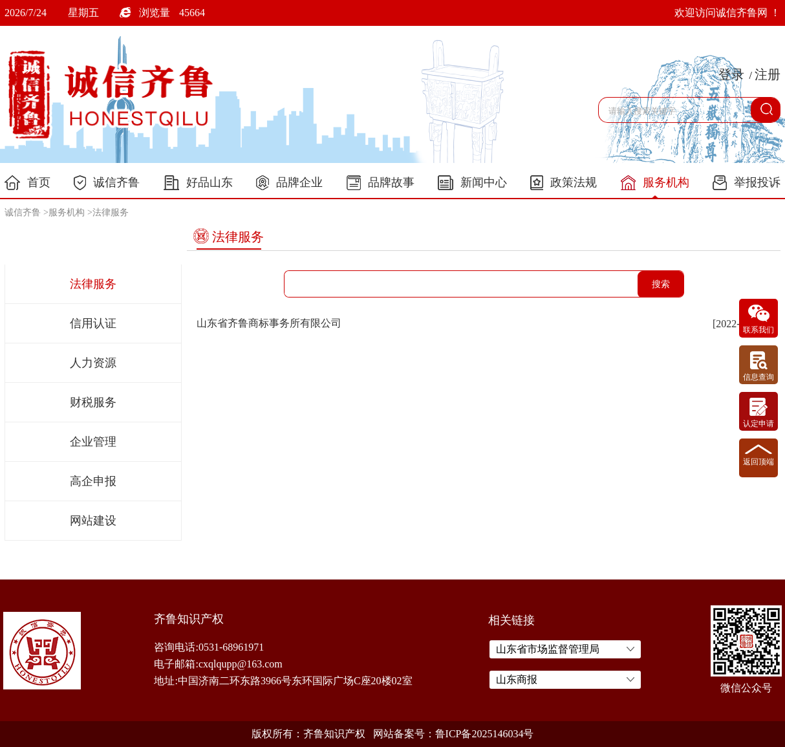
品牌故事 (380, 182)
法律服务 (110, 212)
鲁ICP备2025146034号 (484, 733)
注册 (767, 74)
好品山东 (198, 182)
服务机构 (655, 183)
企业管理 (93, 441)
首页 (27, 182)
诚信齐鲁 (107, 182)
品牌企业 (289, 182)
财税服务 (93, 402)
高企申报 (93, 481)
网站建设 (93, 520)
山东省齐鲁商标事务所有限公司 (269, 323)
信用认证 (93, 323)
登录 (731, 74)
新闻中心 (472, 182)
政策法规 (563, 182)
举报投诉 (746, 182)
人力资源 (93, 362)
